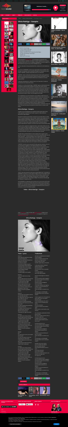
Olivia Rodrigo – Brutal (45, 395)
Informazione (3, 411)
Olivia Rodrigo (23, 381)
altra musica (23, 212)
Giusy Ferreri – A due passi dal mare (58, 114)
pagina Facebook (38, 212)
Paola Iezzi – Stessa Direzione (56, 80)
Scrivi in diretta (27, 15)
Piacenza (62, 5)
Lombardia (62, 8)
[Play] (2, 406)
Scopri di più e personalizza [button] (15, 424)
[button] (59, 416)
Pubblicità (20, 15)
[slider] (7, 406)
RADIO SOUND (28, 59)
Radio (13, 15)
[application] (9, 407)
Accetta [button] (56, 424)
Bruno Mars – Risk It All (57, 64)
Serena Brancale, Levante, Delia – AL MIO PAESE (58, 48)
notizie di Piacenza (32, 213)
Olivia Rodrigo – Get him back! (22, 396)
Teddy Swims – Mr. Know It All (58, 97)
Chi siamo (7, 15)
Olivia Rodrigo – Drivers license (34, 396)
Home (2, 15)
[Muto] (12, 406)
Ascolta (35, 15)
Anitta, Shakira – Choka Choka (57, 131)
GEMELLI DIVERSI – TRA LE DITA (58, 31)
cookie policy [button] (23, 418)
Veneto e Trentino (63, 10)
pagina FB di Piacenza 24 (23, 215)
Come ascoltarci (3, 412)
